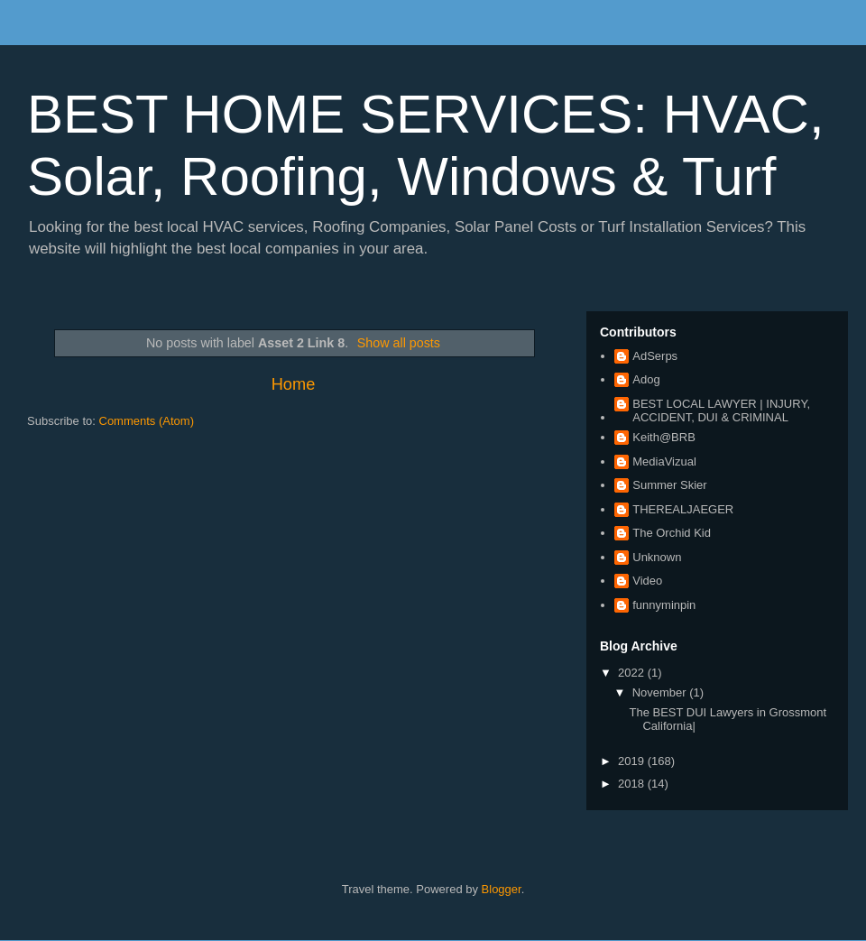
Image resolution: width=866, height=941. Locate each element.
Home (294, 384)
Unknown (656, 557)
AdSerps (654, 356)
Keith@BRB (664, 437)
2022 (633, 672)
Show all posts (398, 343)
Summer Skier (669, 485)
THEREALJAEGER (682, 509)
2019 (633, 761)
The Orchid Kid (671, 533)
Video (647, 580)
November (661, 692)
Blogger (501, 889)
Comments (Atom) (146, 421)
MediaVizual (664, 461)
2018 (633, 783)
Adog (645, 379)
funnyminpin (664, 605)
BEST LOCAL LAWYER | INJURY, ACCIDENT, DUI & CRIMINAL (721, 411)
